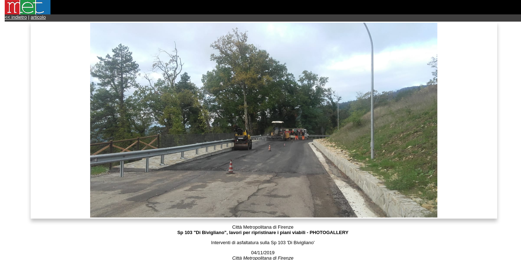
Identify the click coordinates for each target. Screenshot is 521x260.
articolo (38, 17)
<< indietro (16, 17)
